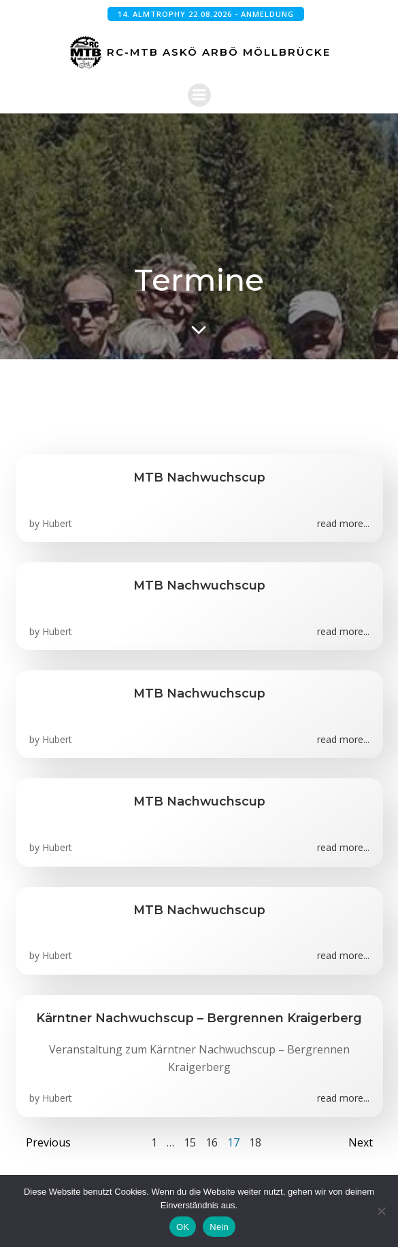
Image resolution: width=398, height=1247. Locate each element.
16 (211, 1142)
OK (182, 1227)
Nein (219, 1227)
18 (255, 1142)
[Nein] (381, 1211)
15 (190, 1142)
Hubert (57, 523)
